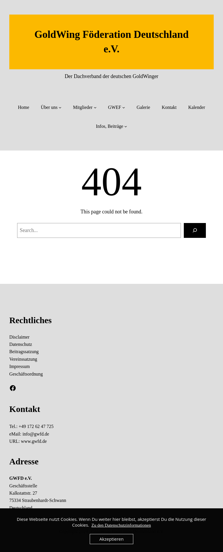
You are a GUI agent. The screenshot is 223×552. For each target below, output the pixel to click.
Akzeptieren (111, 539)
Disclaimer (19, 337)
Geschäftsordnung (26, 373)
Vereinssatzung (23, 359)
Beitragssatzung (24, 351)
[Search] (195, 230)
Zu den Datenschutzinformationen (121, 525)
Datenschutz (20, 344)
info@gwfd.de (35, 433)
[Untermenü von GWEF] (123, 107)
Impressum (19, 366)
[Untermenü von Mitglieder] (95, 107)
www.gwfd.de (34, 441)
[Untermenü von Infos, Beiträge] (125, 126)
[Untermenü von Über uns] (60, 107)
